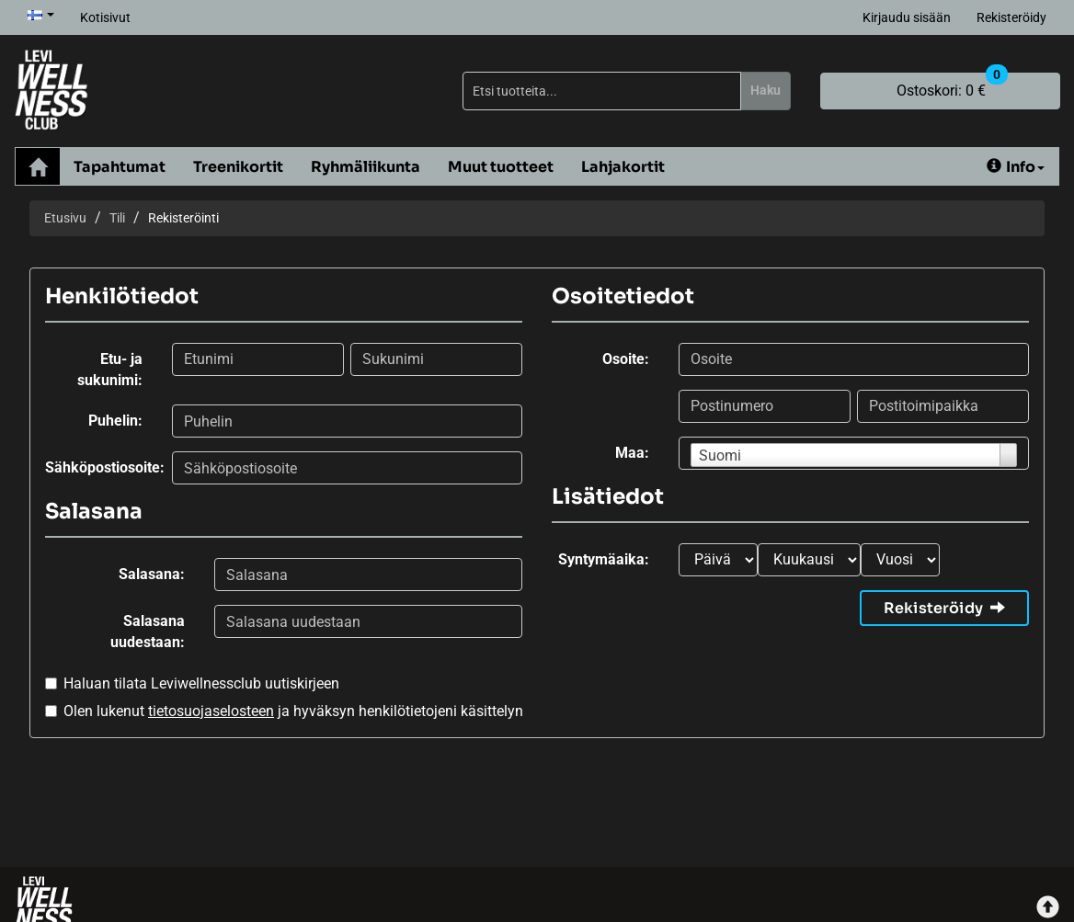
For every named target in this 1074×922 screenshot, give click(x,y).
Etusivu (65, 218)
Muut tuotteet (501, 166)
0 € (952, 86)
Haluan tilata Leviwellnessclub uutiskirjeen (201, 683)
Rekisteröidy (1011, 17)
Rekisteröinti (183, 218)
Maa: (632, 452)
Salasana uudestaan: (147, 631)
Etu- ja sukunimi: (110, 369)
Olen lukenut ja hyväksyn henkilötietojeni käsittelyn (293, 711)
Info (1016, 166)
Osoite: (625, 359)
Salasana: (152, 574)
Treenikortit (238, 166)
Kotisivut (105, 17)
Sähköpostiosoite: (101, 467)
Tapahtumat (120, 166)
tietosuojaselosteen (211, 711)
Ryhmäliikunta (365, 166)
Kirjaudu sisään (907, 17)
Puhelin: (115, 420)
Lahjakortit (623, 166)
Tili (117, 218)
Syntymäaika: (603, 559)
